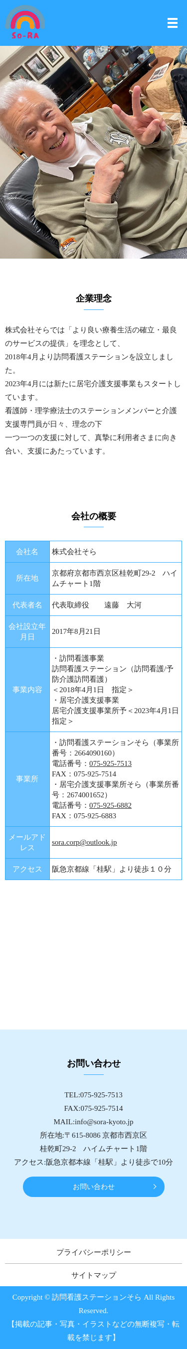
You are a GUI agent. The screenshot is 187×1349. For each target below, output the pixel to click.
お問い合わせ (94, 1187)
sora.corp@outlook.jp (84, 842)
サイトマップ (93, 1275)
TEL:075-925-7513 (93, 1095)
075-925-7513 (110, 763)
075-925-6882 (110, 805)
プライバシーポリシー (93, 1252)
